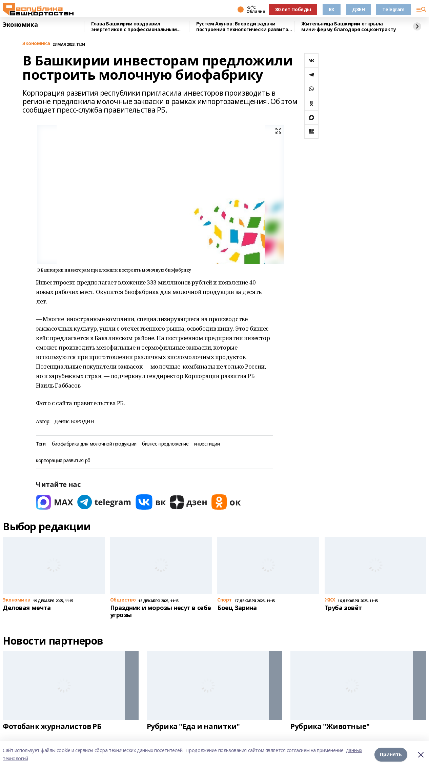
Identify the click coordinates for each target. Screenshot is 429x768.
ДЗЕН (358, 9)
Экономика (20, 24)
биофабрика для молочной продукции (94, 444)
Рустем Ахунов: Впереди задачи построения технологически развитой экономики (243, 26)
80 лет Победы (293, 9)
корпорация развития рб (63, 461)
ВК (331, 9)
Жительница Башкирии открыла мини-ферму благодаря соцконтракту (348, 26)
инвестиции (207, 444)
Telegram (393, 9)
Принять (391, 754)
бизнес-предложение (165, 444)
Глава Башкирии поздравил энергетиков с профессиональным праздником (134, 26)
